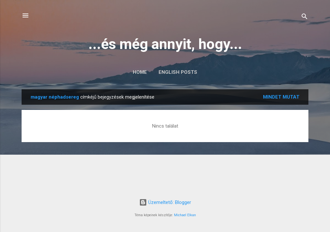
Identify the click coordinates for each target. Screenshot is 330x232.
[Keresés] (304, 17)
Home (140, 72)
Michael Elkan (185, 215)
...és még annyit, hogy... (165, 44)
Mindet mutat (281, 97)
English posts (178, 72)
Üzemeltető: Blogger (165, 202)
